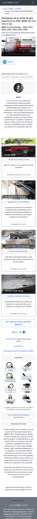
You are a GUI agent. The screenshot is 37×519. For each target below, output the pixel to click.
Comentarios (18, 346)
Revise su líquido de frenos (18, 251)
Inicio (5, 9)
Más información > (26, 49)
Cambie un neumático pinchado (18, 296)
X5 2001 (18, 9)
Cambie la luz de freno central (18, 159)
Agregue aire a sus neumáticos (18, 202)
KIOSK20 (29, 490)
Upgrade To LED (18, 77)
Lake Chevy (10, 339)
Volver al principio (18, 500)
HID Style (29, 77)
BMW (11, 9)
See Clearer (6, 77)
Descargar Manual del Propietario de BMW (18, 351)
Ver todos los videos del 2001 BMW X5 (18, 323)
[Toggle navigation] (32, 3)
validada (8, 62)
